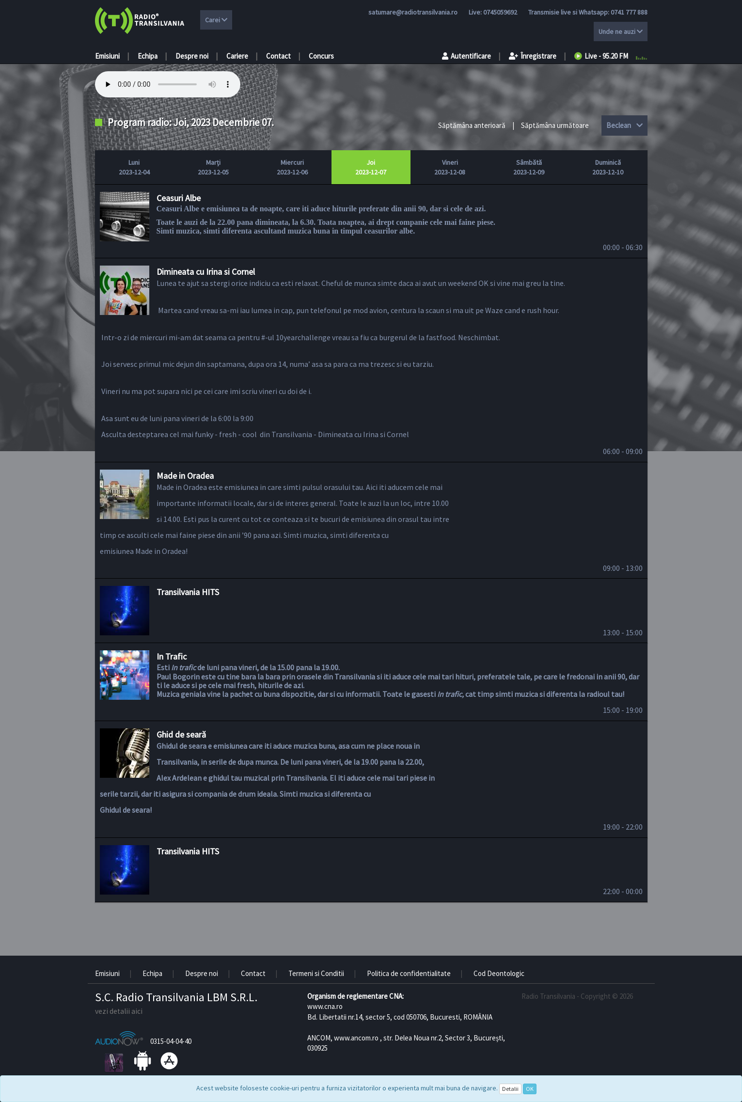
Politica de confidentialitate (409, 973)
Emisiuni (107, 56)
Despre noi (191, 56)
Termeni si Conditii (316, 973)
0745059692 (500, 12)
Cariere (237, 56)
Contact (278, 56)
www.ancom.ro (356, 1037)
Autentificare (466, 56)
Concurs (321, 56)
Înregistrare (532, 56)
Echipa (148, 56)
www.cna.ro (325, 1006)
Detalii (510, 1088)
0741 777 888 (629, 12)
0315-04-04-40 (170, 1041)
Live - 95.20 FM (601, 56)
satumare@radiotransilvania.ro (413, 12)
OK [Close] (530, 1088)
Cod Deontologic (499, 973)
